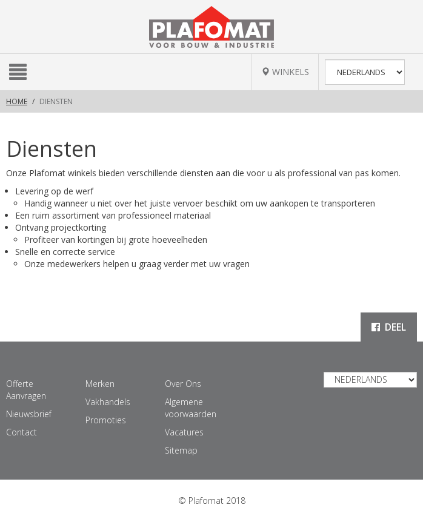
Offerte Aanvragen (26, 389)
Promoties (105, 420)
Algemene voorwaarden (190, 408)
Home (16, 101)
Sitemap (181, 450)
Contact (21, 432)
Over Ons (183, 383)
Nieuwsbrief (29, 414)
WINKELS (285, 72)
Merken (100, 383)
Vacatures (184, 432)
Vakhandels (107, 402)
